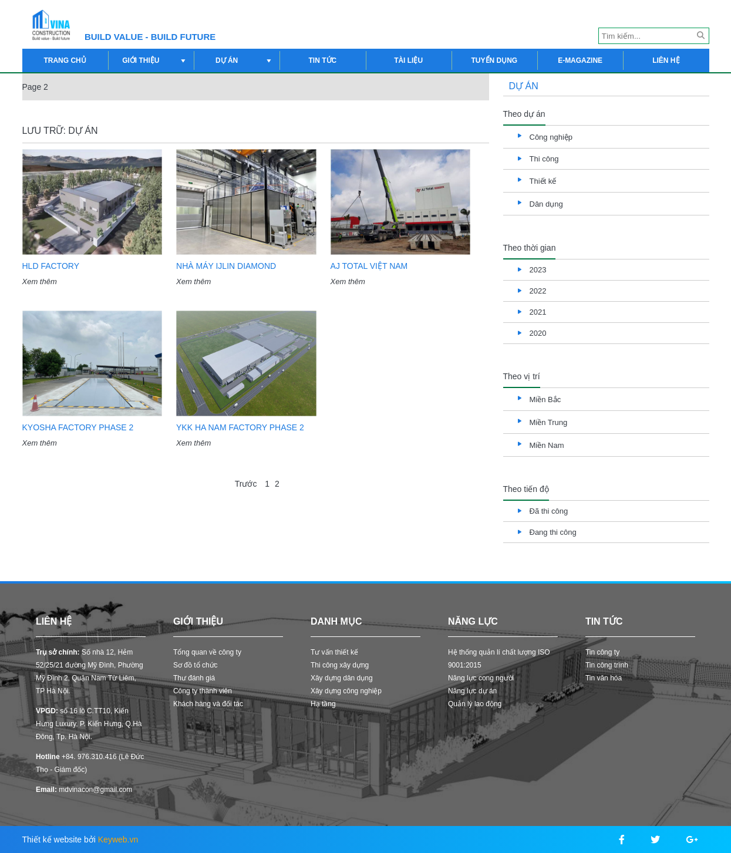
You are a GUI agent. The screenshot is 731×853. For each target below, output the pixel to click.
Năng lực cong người (481, 678)
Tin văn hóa (603, 678)
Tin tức (323, 60)
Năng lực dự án (472, 691)
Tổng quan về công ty (207, 652)
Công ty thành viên (202, 691)
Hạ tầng (323, 704)
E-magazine (580, 60)
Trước (246, 483)
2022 (538, 290)
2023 (538, 269)
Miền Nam (547, 445)
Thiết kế (543, 181)
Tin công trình (606, 665)
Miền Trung (549, 422)
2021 (538, 312)
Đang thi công (553, 532)
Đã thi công (549, 511)
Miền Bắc (545, 399)
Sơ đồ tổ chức (195, 665)
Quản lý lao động (474, 704)
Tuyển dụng (494, 60)
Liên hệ (665, 60)
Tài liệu (408, 60)
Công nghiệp (551, 137)
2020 (538, 333)
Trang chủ (64, 60)
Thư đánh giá (194, 678)
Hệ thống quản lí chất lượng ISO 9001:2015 (499, 658)
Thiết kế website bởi (80, 839)
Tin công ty (602, 652)
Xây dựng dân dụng (342, 678)
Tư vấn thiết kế (334, 652)
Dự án (244, 60)
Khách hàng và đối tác (208, 704)
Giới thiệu (155, 60)
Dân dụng (546, 204)
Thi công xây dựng (340, 665)
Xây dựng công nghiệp (346, 691)
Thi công (544, 158)
